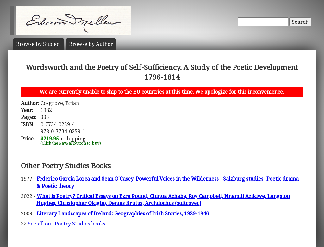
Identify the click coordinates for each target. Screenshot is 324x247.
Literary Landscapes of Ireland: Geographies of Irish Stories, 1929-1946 (123, 213)
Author (91, 43)
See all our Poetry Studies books (66, 223)
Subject (38, 43)
